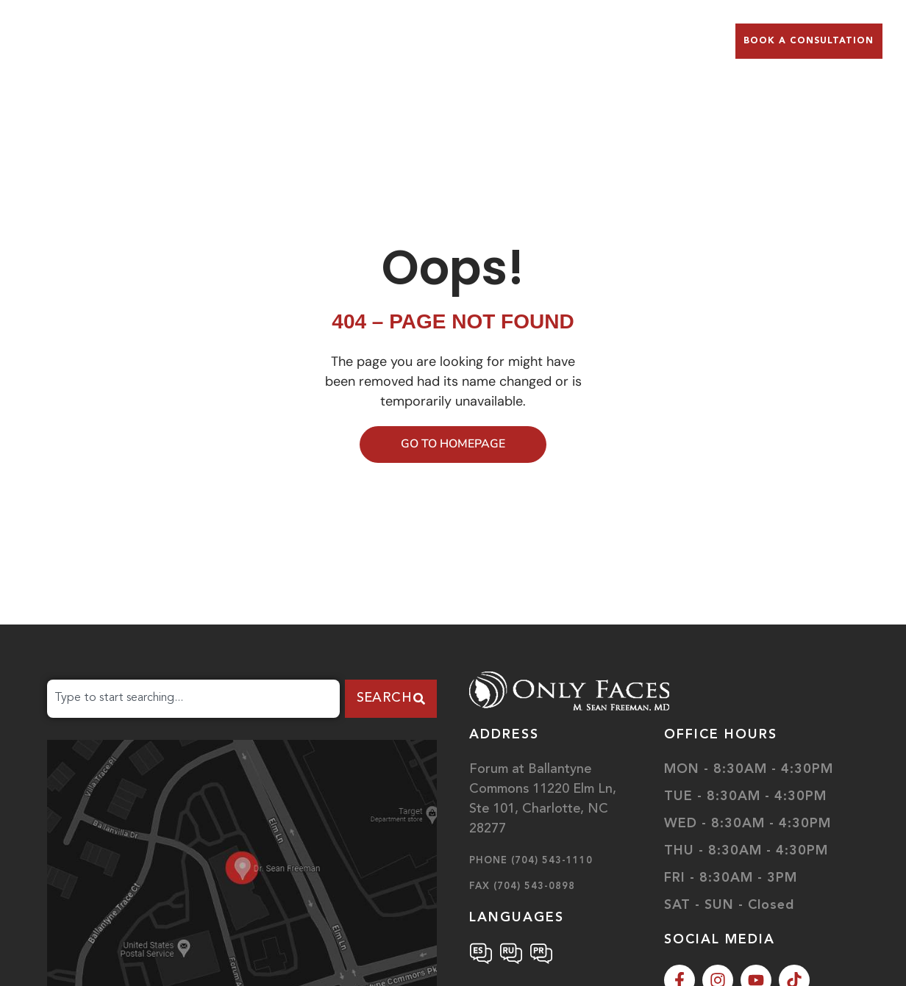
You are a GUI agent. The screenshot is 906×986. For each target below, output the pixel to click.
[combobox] (193, 699)
